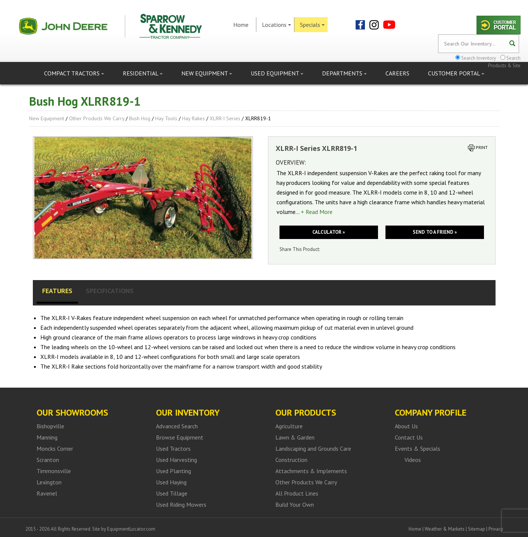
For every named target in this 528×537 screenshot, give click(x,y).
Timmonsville (54, 471)
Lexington (49, 482)
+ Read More (316, 211)
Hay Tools (166, 118)
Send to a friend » (435, 232)
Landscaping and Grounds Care (313, 448)
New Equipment (206, 73)
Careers (397, 73)
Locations (276, 24)
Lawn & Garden (295, 437)
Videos (412, 459)
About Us (406, 426)
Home (241, 24)
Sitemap (476, 529)
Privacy (495, 529)
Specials (312, 24)
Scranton (48, 459)
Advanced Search (177, 426)
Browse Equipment (179, 437)
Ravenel (47, 493)
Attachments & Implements (311, 471)
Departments (344, 73)
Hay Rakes (193, 118)
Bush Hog (139, 118)
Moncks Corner (55, 448)
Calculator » (328, 232)
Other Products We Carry (96, 118)
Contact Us (409, 437)
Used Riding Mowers (181, 504)
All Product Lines (296, 493)
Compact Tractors (74, 73)
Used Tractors (173, 448)
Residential (143, 73)
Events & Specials (417, 448)
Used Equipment (277, 73)
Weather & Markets (445, 529)
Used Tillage (171, 493)
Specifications (110, 290)
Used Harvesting (176, 459)
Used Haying (171, 482)
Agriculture (289, 426)
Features (57, 290)
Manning (47, 437)
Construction (291, 459)
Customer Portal (456, 73)
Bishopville (50, 426)
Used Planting (173, 471)
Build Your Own (294, 504)
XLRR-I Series (225, 118)
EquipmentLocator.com (131, 529)
